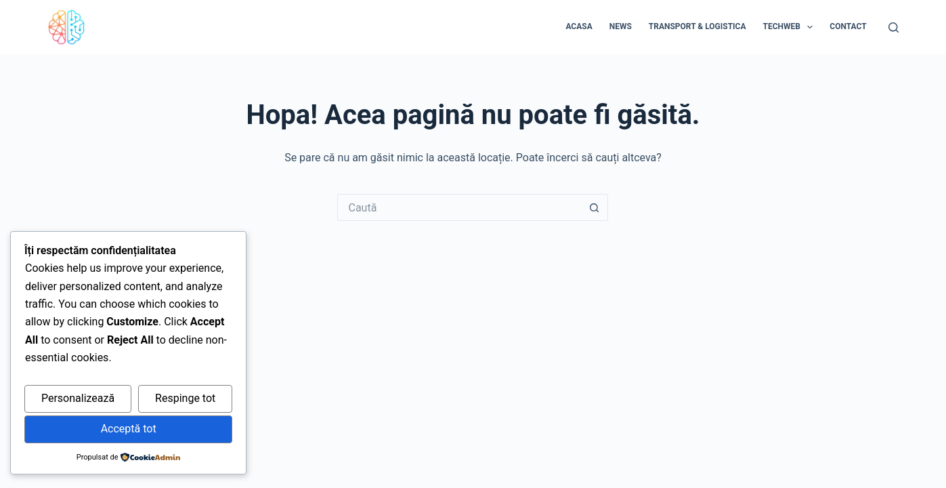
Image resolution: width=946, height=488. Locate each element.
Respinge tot (185, 398)
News (620, 26)
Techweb (791, 27)
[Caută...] (459, 207)
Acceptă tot (128, 428)
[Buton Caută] (594, 207)
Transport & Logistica (697, 26)
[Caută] (893, 27)
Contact (848, 26)
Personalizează (77, 398)
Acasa (578, 26)
